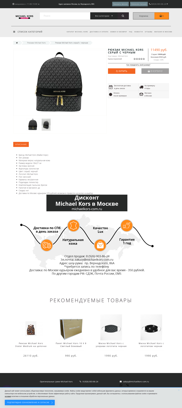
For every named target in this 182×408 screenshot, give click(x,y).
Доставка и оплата (97, 32)
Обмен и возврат (117, 32)
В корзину (155, 71)
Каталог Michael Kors (74, 32)
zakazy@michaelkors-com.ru (136, 381)
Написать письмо (139, 4)
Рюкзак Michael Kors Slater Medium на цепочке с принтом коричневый (31, 346)
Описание (21, 144)
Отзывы (148, 32)
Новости (138, 32)
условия (8, 396)
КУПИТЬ (123, 71)
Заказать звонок (120, 4)
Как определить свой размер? (138, 65)
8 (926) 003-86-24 (90, 381)
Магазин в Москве (163, 32)
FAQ (129, 32)
